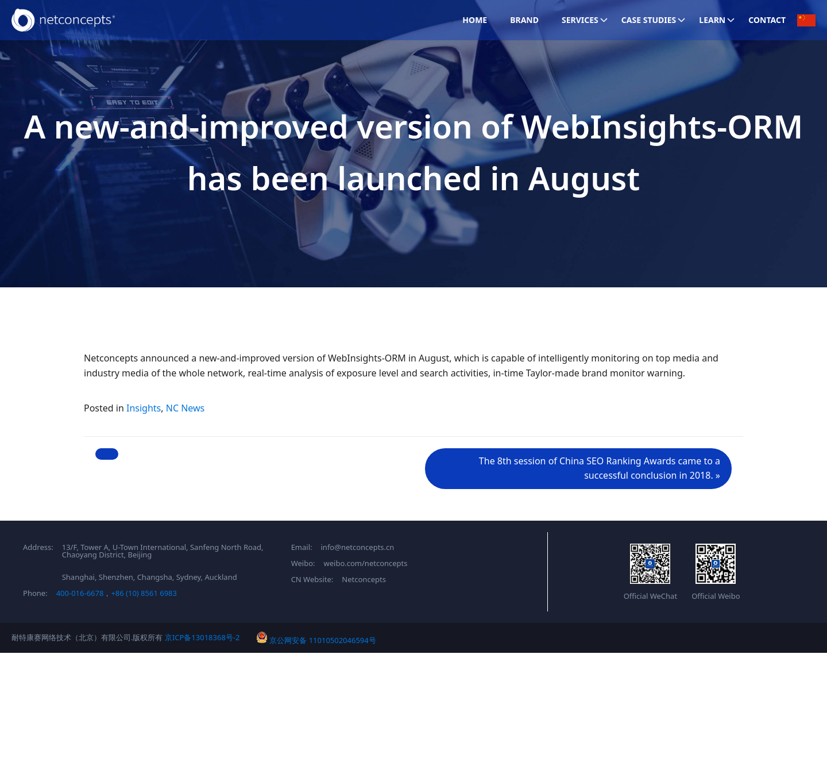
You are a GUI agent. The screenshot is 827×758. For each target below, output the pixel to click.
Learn (718, 20)
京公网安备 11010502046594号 (316, 640)
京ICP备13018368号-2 (202, 637)
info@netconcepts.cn (358, 547)
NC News (185, 408)
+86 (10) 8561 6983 (144, 593)
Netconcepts (364, 579)
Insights (143, 408)
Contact (767, 19)
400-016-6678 (80, 593)
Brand (524, 19)
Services (586, 20)
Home (474, 19)
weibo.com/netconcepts (366, 563)
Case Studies (654, 20)
